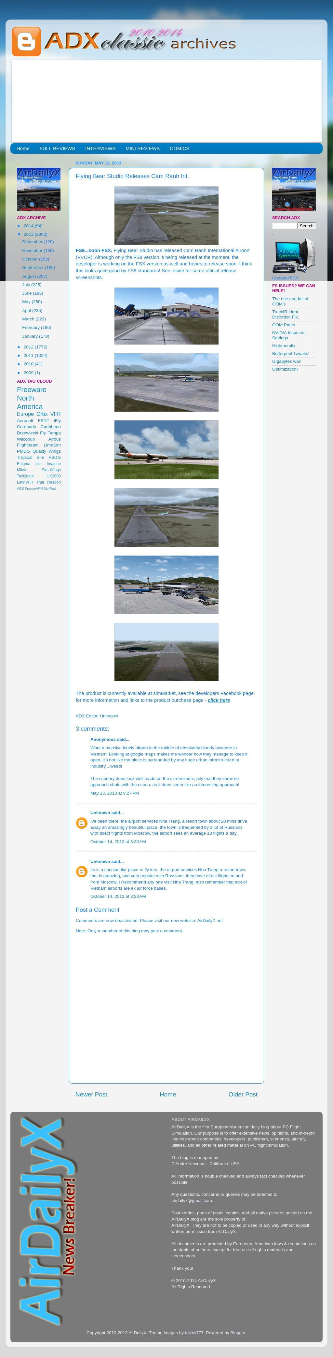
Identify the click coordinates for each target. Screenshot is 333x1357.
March (28, 319)
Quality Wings (47, 451)
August (29, 276)
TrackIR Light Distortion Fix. (285, 314)
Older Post (243, 1094)
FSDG (54, 457)
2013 (29, 234)
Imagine (54, 463)
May (27, 301)
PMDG (23, 451)
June (27, 293)
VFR (55, 414)
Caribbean (51, 426)
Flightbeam (28, 445)
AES (20, 488)
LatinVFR (25, 482)
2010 (29, 363)
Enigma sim (29, 463)
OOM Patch (283, 324)
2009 (29, 372)
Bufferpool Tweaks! (290, 353)
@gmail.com (200, 1200)
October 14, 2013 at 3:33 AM (118, 896)
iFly (57, 420)
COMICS (179, 148)
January (30, 336)
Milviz (22, 470)
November (33, 250)
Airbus (54, 439)
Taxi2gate (25, 476)
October (30, 259)
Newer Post (91, 1094)
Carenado (26, 426)
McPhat (50, 488)
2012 (29, 347)
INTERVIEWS (100, 148)
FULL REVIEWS (57, 148)
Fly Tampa (50, 433)
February (31, 327)
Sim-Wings (51, 470)
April (27, 310)
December (33, 241)
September (33, 267)
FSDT (43, 420)
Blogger (237, 1332)
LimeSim (52, 445)
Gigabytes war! (286, 361)
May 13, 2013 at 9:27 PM (114, 793)
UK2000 (54, 476)
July (26, 284)
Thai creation (48, 482)
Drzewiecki (27, 433)
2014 (29, 225)
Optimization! (285, 369)
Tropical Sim (30, 457)
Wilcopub (26, 439)
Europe (25, 414)
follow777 (194, 1332)
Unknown (100, 812)
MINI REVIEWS (143, 148)
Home (23, 148)
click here (219, 700)
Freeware (32, 390)
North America (30, 402)
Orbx (42, 414)
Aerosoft (25, 420)
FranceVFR (34, 488)
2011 (29, 355)
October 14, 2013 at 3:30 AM (118, 841)
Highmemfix (283, 345)
